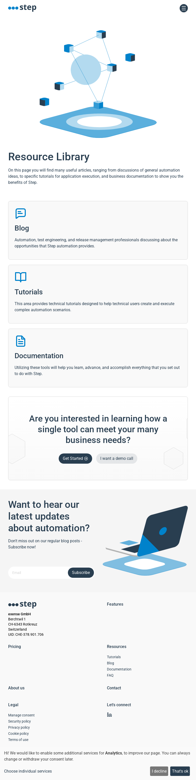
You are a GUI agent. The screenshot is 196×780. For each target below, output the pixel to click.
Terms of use (18, 740)
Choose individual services (28, 771)
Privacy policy (19, 727)
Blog (110, 663)
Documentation (119, 669)
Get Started (75, 458)
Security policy (19, 721)
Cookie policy (18, 733)
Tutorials (114, 657)
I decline (159, 771)
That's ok (180, 771)
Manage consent (21, 715)
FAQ (110, 675)
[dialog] (98, 763)
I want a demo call (116, 458)
